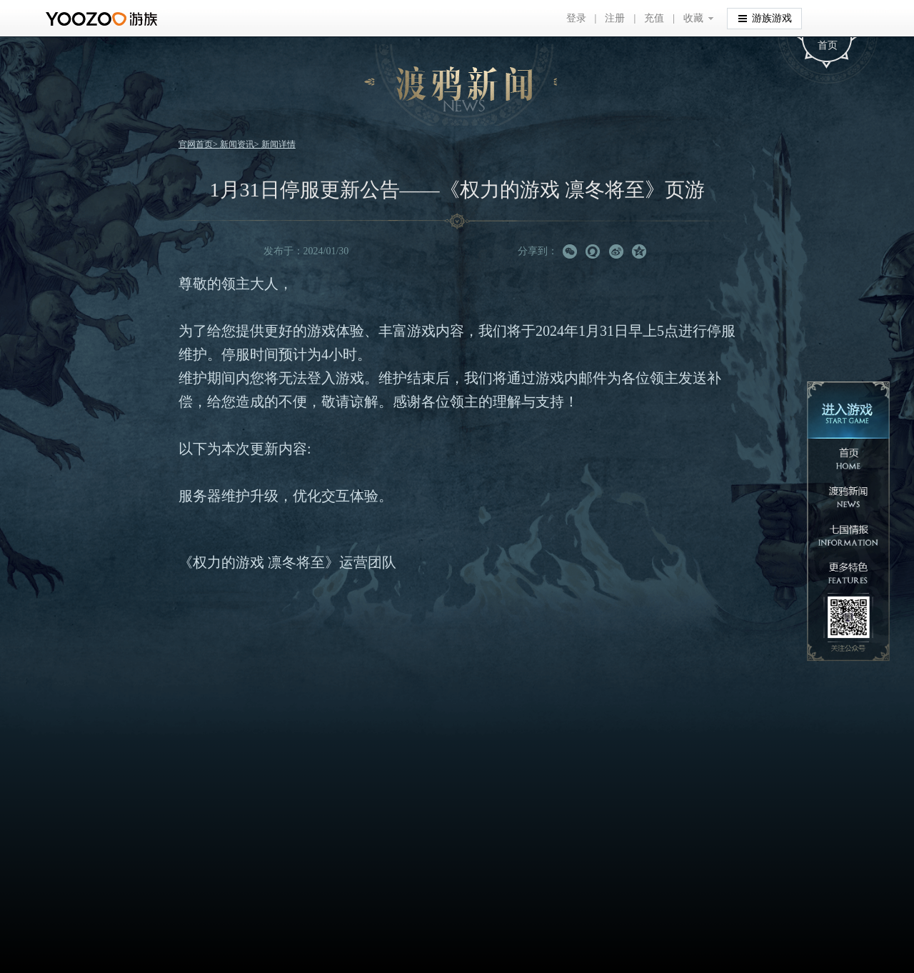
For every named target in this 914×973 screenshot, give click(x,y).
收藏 (693, 18)
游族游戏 (765, 17)
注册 (615, 18)
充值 (654, 18)
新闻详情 (278, 144)
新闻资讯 (237, 144)
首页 (828, 45)
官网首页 (196, 144)
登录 (576, 18)
